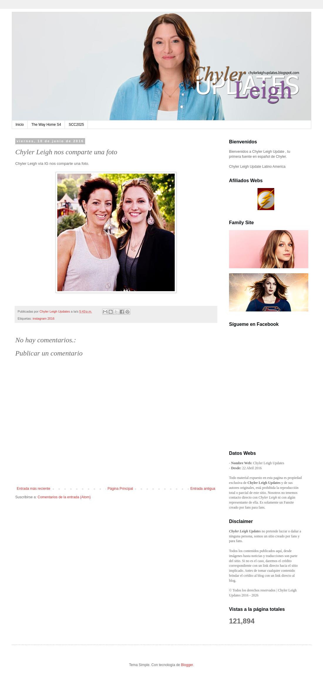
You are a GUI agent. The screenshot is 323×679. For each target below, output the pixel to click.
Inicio (20, 125)
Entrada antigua (202, 489)
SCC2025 (76, 125)
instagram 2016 (43, 318)
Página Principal (120, 489)
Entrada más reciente (33, 489)
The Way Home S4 (46, 125)
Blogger (187, 665)
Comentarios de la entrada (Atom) (64, 497)
